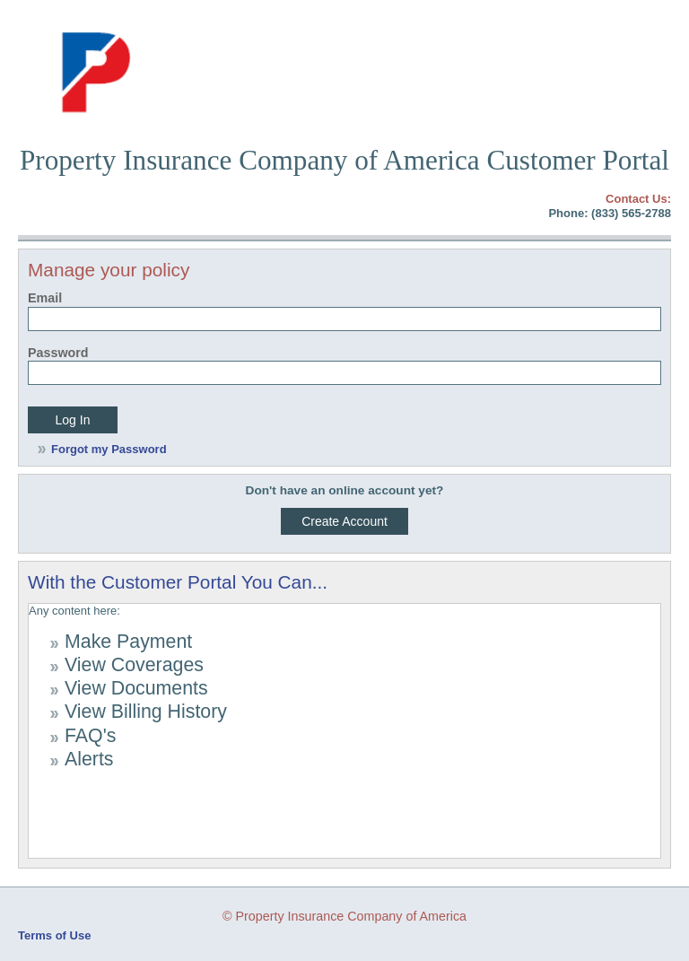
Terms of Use (54, 935)
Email (45, 298)
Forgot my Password (109, 449)
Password (58, 352)
